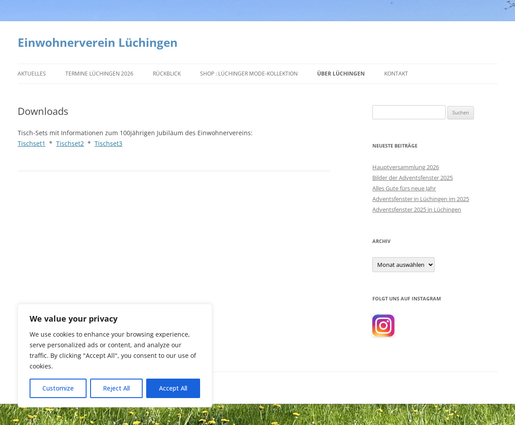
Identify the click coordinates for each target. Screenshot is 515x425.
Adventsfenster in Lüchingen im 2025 (420, 199)
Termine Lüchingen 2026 (99, 73)
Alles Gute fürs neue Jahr (404, 188)
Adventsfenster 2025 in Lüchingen (416, 209)
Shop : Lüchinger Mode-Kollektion (249, 73)
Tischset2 (70, 143)
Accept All (173, 388)
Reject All (116, 388)
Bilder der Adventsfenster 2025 (412, 178)
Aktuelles (32, 73)
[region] (115, 355)
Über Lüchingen (341, 73)
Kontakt (396, 73)
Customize (58, 388)
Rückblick (167, 73)
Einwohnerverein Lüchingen (98, 42)
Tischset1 (31, 143)
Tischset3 (108, 143)
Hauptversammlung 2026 (405, 167)
